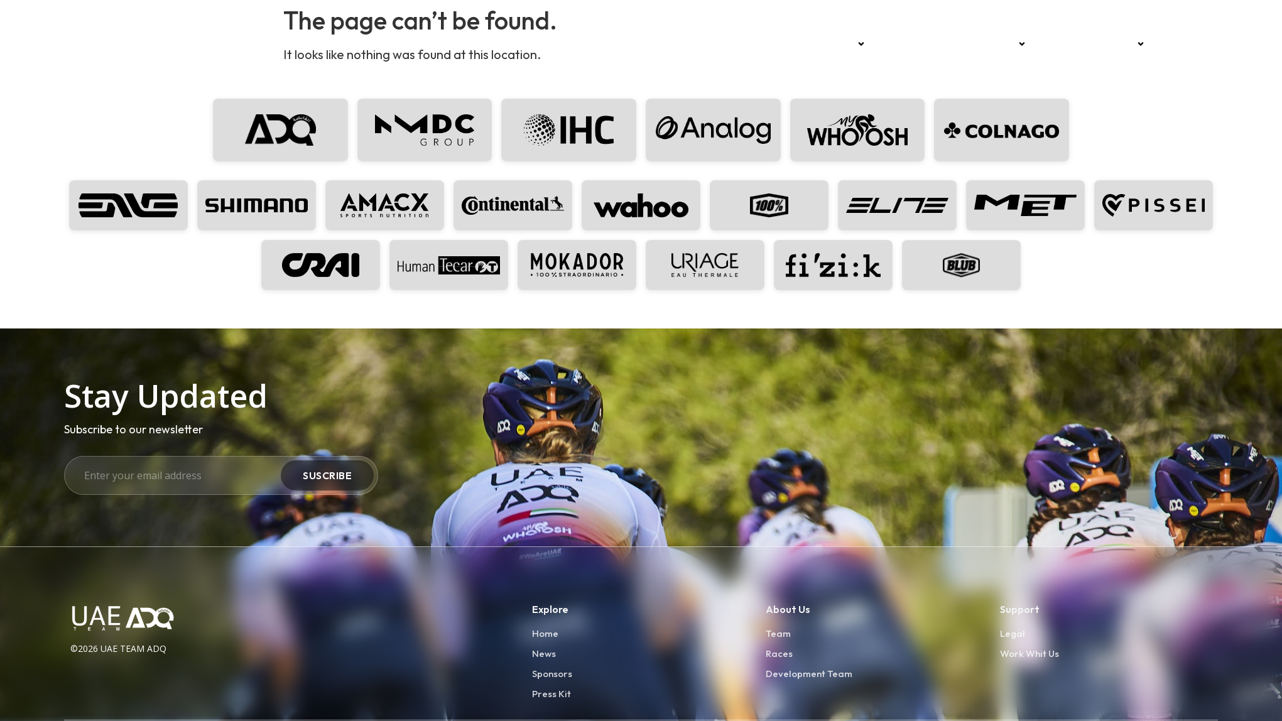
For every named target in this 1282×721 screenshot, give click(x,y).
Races (897, 44)
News (941, 44)
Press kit (1183, 44)
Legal (1012, 633)
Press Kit (551, 694)
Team (846, 44)
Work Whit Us (1029, 653)
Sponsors (999, 44)
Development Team (1095, 44)
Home (794, 44)
